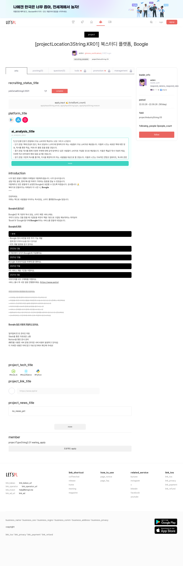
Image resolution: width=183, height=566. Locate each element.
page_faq (105, 481)
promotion (99, 70)
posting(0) (38, 70)
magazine (73, 493)
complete (59, 91)
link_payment (171, 485)
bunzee (134, 477)
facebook (135, 493)
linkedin (134, 489)
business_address (81, 520)
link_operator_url (29, 486)
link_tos (168, 477)
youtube (134, 497)
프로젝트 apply (70, 448)
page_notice (106, 477)
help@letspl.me (26, 490)
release (72, 481)
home (71, 485)
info (16, 71)
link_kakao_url (25, 483)
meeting (72, 489)
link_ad (22, 493)
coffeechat (74, 477)
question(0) (59, 70)
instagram (135, 481)
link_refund (170, 489)
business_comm (63, 520)
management (121, 70)
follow (156, 134)
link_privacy (170, 481)
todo (78, 70)
